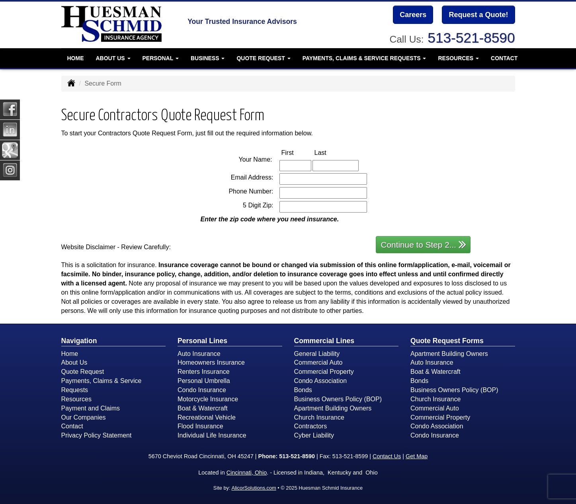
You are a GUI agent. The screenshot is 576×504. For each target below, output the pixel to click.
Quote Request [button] (263, 58)
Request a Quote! (478, 15)
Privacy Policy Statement (96, 435)
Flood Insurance (200, 426)
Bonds (303, 390)
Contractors (310, 426)
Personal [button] (161, 58)
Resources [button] (458, 58)
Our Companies (83, 417)
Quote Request (82, 371)
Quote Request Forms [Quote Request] (447, 341)
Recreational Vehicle (207, 417)
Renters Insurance (204, 371)
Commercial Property (324, 371)
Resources (76, 399)
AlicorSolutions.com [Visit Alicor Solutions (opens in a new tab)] (253, 488)
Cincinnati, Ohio (246, 472)
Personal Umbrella (204, 380)
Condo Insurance (202, 390)
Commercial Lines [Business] (324, 341)
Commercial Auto (318, 362)
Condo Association (320, 380)
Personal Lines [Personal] (202, 341)
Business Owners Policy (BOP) (338, 399)
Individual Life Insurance (212, 435)
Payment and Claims (90, 408)
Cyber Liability (314, 435)
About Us (74, 362)
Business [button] (208, 58)
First (295, 152)
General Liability (317, 353)
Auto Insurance (199, 353)
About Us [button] (113, 58)
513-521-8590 (471, 37)
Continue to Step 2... (424, 244)
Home (75, 58)
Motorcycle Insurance (208, 399)
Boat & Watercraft (203, 408)
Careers (413, 15)
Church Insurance (319, 417)
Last (328, 152)
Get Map (417, 456)
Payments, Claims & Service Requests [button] (364, 58)
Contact (504, 58)
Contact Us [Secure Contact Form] (387, 456)
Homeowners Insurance (211, 362)
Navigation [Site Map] (79, 341)
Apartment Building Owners (333, 408)
